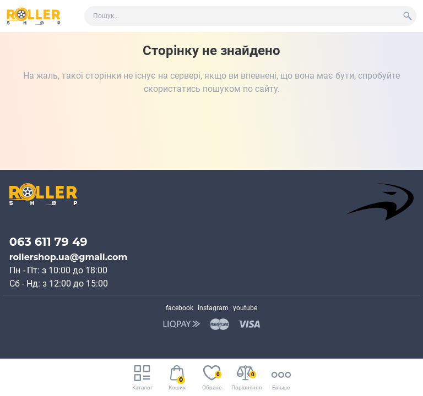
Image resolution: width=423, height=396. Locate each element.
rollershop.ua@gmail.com (68, 257)
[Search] (407, 16)
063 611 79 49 (48, 242)
